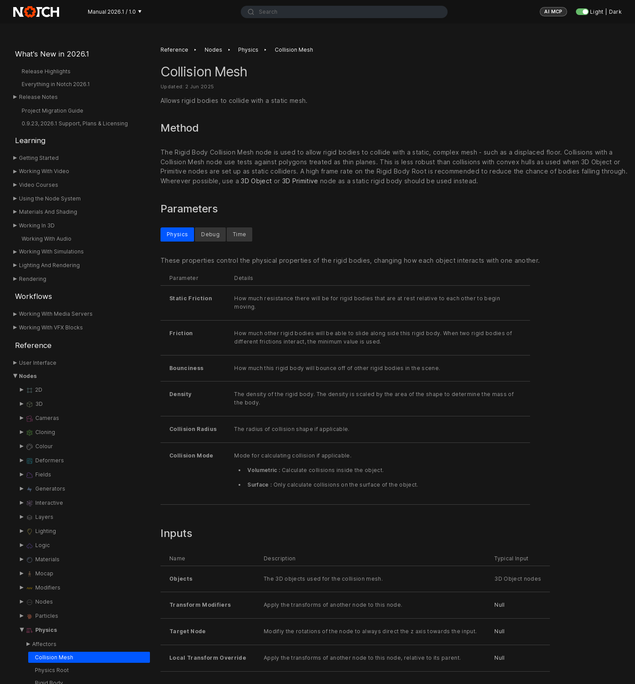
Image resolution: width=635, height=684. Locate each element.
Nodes (28, 376)
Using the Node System (50, 198)
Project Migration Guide (52, 110)
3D (34, 404)
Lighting (41, 532)
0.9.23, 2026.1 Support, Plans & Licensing (75, 123)
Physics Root (52, 670)
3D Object (256, 181)
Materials (43, 560)
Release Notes (38, 97)
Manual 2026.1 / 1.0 (115, 11)
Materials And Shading (48, 211)
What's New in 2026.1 (52, 53)
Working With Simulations (51, 251)
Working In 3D (37, 225)
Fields (38, 475)
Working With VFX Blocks (51, 327)
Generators (45, 489)
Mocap (39, 574)
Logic (38, 546)
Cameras (42, 419)
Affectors (44, 644)
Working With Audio (46, 238)
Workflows (33, 296)
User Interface (37, 362)
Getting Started (39, 158)
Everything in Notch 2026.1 (56, 84)
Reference (33, 345)
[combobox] (344, 12)
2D (34, 390)
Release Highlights (46, 71)
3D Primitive (300, 181)
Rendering (32, 279)
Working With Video (44, 171)
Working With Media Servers (56, 313)
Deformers (45, 461)
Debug (210, 234)
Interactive (44, 503)
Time (239, 234)
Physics (41, 631)
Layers (39, 518)
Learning (30, 140)
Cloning (40, 433)
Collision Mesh (54, 657)
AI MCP (553, 11)
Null (499, 604)
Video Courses (38, 184)
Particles (42, 616)
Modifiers (43, 588)
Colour (39, 447)
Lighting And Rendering (49, 265)
